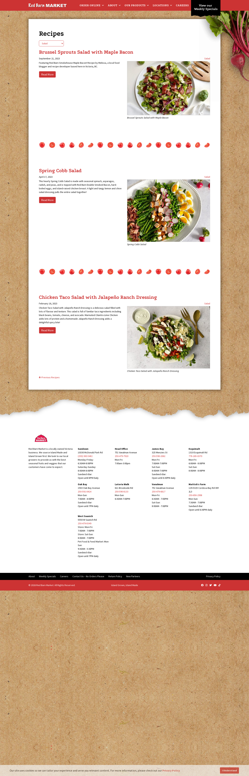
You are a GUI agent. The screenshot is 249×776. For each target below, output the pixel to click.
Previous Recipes (49, 377)
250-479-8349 (84, 523)
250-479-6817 (158, 491)
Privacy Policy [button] (171, 770)
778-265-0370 (195, 456)
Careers (182, 5)
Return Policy (115, 576)
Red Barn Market (44, 585)
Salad (207, 58)
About (114, 5)
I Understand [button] (229, 770)
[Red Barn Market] (48, 5)
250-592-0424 (84, 491)
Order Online (92, 5)
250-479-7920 (121, 456)
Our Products (136, 5)
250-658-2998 (195, 495)
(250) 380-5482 (85, 456)
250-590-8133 (121, 491)
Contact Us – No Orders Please (88, 576)
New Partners (133, 576)
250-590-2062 (158, 456)
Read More (47, 74)
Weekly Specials (47, 576)
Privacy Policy (213, 576)
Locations (162, 5)
